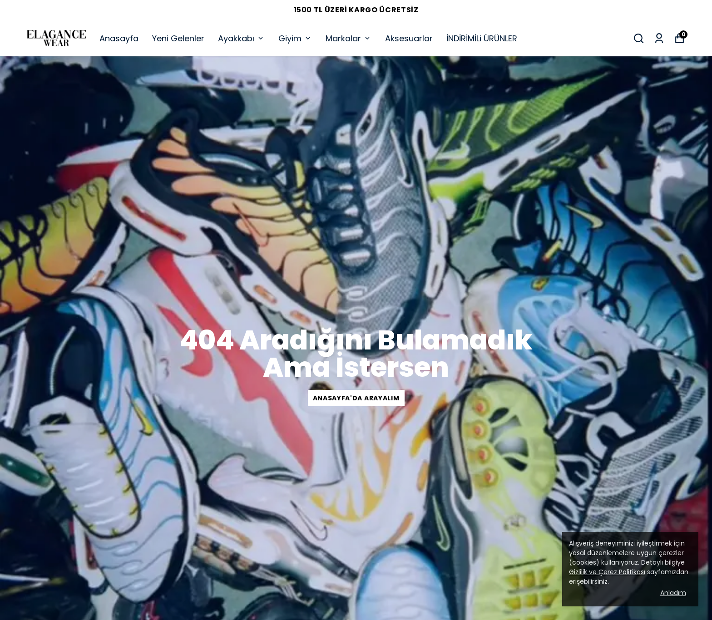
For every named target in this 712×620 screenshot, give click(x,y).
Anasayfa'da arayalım (356, 398)
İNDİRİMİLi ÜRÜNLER (481, 38)
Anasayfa (118, 38)
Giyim (295, 38)
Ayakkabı (241, 38)
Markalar (348, 38)
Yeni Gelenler (178, 38)
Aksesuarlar (409, 38)
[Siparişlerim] (659, 38)
